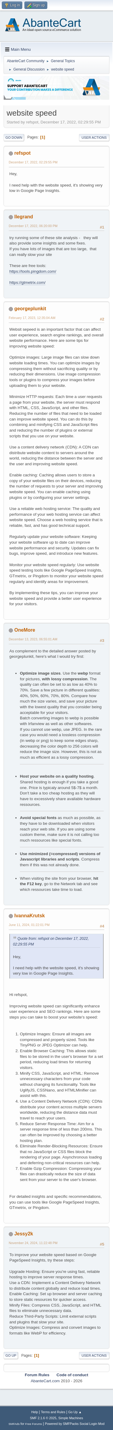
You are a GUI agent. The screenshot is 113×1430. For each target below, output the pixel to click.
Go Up (10, 1355)
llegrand (23, 216)
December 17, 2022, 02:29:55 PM (33, 162)
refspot (22, 153)
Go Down (13, 137)
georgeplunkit (30, 308)
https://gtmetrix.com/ (27, 282)
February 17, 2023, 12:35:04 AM (32, 318)
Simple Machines (70, 1418)
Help (34, 1412)
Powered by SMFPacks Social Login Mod (75, 1423)
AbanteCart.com (45, 1381)
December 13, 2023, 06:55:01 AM (33, 639)
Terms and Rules (53, 1412)
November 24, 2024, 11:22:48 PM (33, 1243)
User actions (94, 137)
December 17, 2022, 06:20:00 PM (33, 226)
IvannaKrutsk (29, 915)
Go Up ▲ (75, 1412)
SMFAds (14, 1423)
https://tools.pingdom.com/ (32, 271)
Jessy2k (23, 1233)
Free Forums (33, 1423)
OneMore (24, 630)
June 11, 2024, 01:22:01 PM (29, 925)
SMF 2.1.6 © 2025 (43, 1418)
